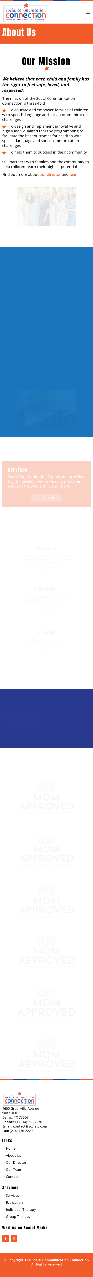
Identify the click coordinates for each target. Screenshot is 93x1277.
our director (50, 174)
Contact (12, 1176)
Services (12, 1195)
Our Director (16, 1162)
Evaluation (14, 1202)
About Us (13, 1155)
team (73, 174)
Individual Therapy (21, 1209)
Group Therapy (18, 1216)
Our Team (14, 1169)
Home (10, 1148)
